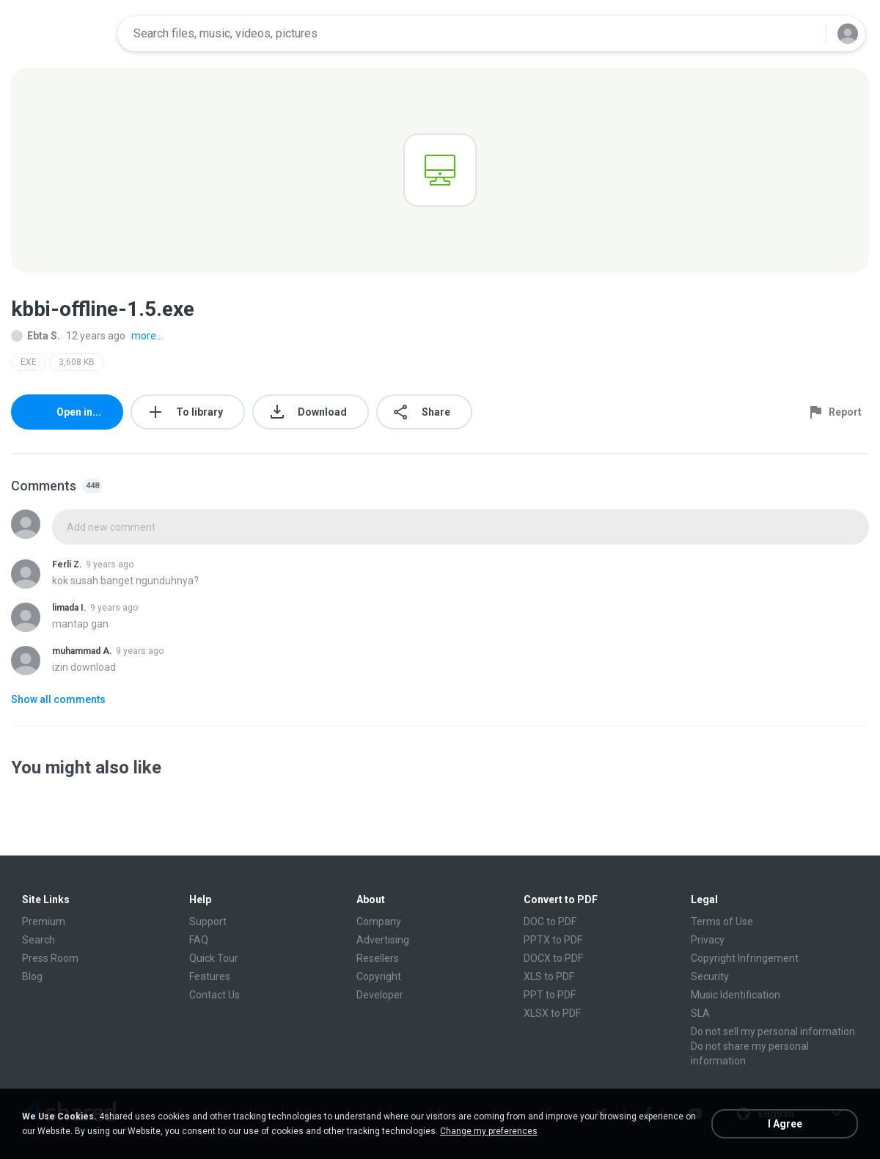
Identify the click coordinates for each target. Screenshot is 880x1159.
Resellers (377, 958)
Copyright (378, 976)
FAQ (198, 940)
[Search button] (806, 33)
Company (378, 921)
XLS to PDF (549, 976)
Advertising (382, 940)
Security (710, 976)
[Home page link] (59, 33)
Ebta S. (35, 336)
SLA (700, 1013)
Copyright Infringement (745, 958)
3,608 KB (77, 362)
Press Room (50, 958)
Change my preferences (489, 1131)
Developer (379, 995)
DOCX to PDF (553, 958)
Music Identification (735, 995)
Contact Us (214, 995)
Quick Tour (213, 958)
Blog (32, 976)
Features (209, 976)
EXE (29, 362)
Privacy (708, 940)
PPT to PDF (550, 995)
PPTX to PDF (553, 940)
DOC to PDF (550, 921)
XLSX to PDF (552, 1013)
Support (208, 921)
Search (38, 940)
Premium (43, 921)
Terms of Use (722, 921)
